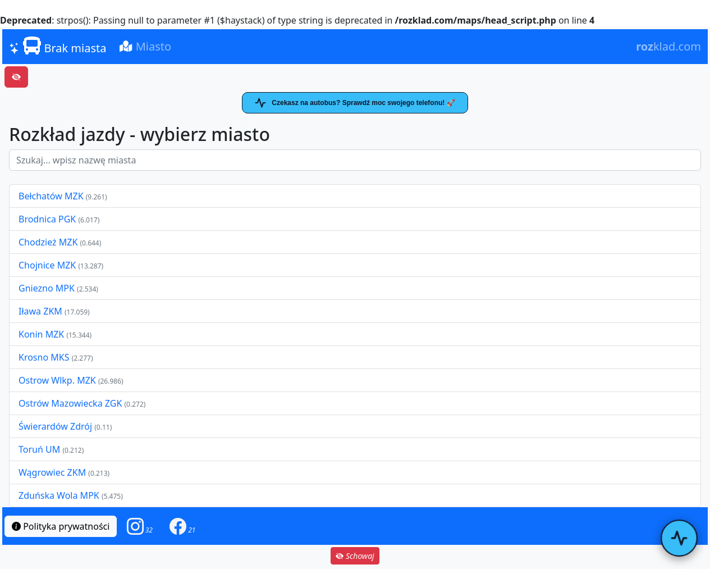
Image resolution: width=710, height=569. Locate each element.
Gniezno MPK (48, 288)
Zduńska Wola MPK (59, 495)
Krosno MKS (45, 357)
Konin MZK (41, 334)
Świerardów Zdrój (55, 426)
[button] (140, 526)
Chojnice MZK (48, 265)
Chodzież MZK (48, 242)
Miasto (145, 46)
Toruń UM (39, 449)
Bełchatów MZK (51, 196)
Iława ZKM (40, 311)
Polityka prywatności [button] (60, 526)
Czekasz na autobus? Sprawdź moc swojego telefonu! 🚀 (355, 102)
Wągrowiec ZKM (53, 472)
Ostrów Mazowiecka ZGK (71, 403)
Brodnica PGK (48, 219)
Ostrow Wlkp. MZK (58, 380)
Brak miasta (57, 46)
